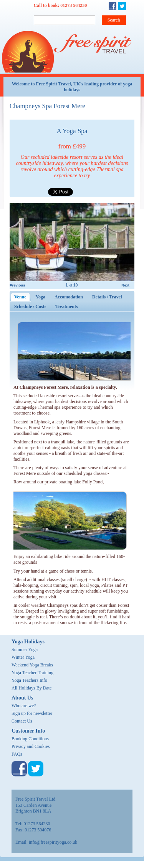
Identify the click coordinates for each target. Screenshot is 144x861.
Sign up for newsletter (32, 713)
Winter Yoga (23, 657)
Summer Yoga (25, 649)
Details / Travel (107, 297)
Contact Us (22, 721)
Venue (22, 297)
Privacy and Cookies (31, 746)
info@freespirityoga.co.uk (53, 842)
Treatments (66, 306)
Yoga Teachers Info (29, 680)
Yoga (40, 297)
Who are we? (24, 705)
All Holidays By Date (31, 688)
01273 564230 (73, 5)
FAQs (17, 754)
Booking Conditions (30, 738)
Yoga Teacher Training (32, 672)
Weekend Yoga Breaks (32, 665)
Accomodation (69, 297)
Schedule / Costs (30, 306)
